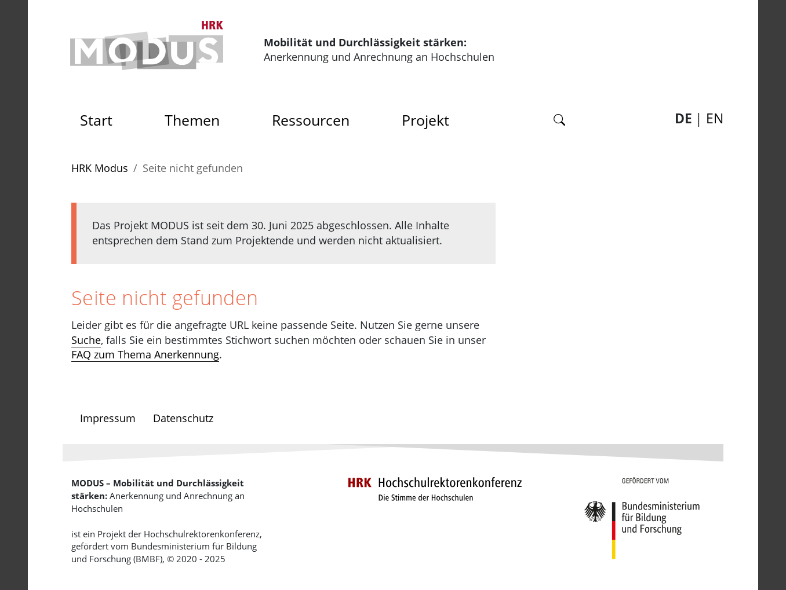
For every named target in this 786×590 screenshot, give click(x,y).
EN (714, 118)
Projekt (425, 120)
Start (100, 117)
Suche (86, 340)
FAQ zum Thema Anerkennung (145, 354)
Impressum (108, 418)
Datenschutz (183, 418)
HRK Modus (99, 168)
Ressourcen (311, 120)
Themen (192, 120)
